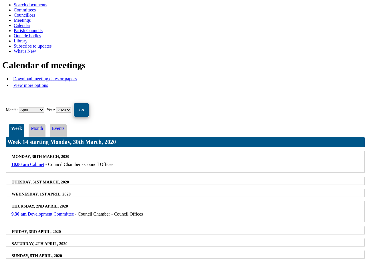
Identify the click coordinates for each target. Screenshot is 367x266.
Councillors (24, 15)
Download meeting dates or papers (45, 78)
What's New (25, 51)
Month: (12, 110)
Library (20, 40)
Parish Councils (28, 30)
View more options (30, 85)
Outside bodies (27, 35)
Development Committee (42, 214)
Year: (51, 110)
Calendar (22, 25)
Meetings (22, 20)
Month (37, 128)
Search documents (30, 4)
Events (58, 128)
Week (16, 128)
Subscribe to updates (32, 46)
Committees (25, 9)
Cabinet (27, 164)
